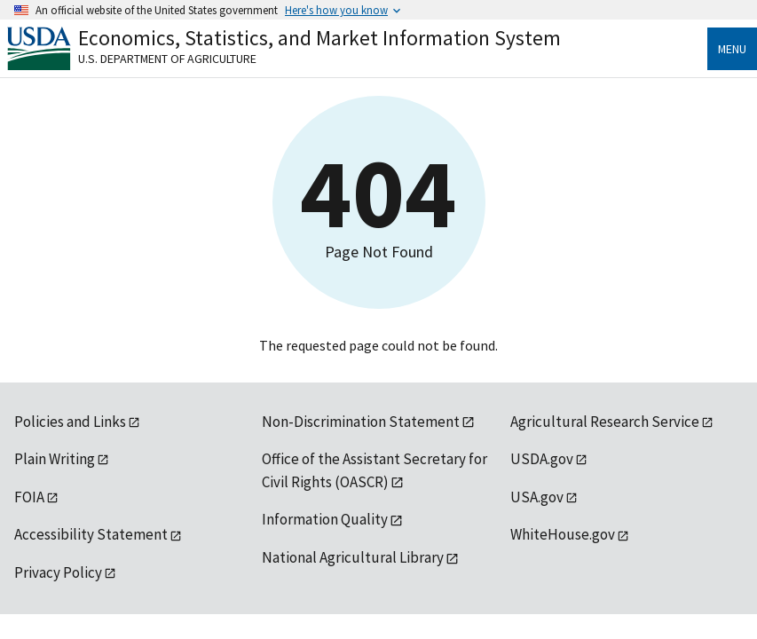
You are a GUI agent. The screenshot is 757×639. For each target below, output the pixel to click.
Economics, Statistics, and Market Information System (319, 38)
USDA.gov (541, 459)
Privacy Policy (58, 572)
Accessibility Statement (91, 534)
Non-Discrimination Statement (361, 421)
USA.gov (537, 497)
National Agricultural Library (353, 557)
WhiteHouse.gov (562, 534)
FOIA (29, 497)
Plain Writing (54, 459)
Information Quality (325, 519)
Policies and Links (70, 421)
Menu (732, 49)
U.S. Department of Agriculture (167, 59)
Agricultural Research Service (604, 421)
